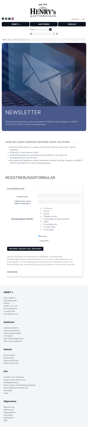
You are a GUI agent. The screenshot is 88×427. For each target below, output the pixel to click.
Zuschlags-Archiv (11, 314)
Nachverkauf (9, 358)
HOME (4, 39)
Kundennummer (22, 197)
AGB (5, 420)
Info (8, 39)
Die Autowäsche (10, 308)
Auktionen (9, 322)
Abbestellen (44, 241)
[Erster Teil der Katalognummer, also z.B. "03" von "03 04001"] (39, 29)
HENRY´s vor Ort (10, 306)
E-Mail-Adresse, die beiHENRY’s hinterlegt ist (22, 202)
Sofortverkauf (9, 355)
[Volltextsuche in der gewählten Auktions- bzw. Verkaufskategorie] (42, 34)
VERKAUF (72, 24)
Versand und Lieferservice (14, 380)
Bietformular (9, 410)
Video (6, 393)
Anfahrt (7, 303)
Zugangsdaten (9, 412)
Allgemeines (10, 401)
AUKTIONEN (43, 24)
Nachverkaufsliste (11, 360)
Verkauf (8, 349)
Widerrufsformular (11, 363)
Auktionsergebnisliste (12, 333)
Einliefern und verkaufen (14, 377)
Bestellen (43, 236)
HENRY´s (16, 24)
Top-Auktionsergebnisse (14, 338)
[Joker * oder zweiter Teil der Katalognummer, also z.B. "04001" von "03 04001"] (45, 29)
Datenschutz (12, 272)
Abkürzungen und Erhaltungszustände (19, 385)
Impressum (8, 415)
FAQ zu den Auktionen (13, 341)
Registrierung (9, 407)
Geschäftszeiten (10, 300)
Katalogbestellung (11, 382)
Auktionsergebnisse (12, 330)
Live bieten (8, 336)
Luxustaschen (9, 311)
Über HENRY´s (10, 298)
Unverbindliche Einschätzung (16, 388)
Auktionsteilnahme (11, 328)
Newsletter (8, 390)
